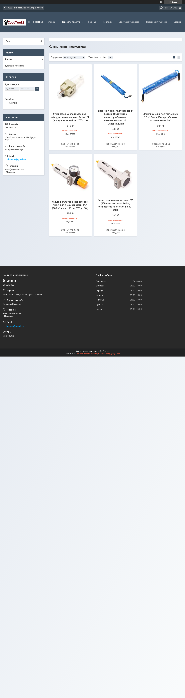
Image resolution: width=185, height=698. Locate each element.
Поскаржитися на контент (86, 354)
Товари (8, 59)
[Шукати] (40, 41)
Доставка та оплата (129, 22)
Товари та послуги (71, 22)
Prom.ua (106, 351)
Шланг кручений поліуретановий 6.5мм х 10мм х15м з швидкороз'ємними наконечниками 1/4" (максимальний (115, 117)
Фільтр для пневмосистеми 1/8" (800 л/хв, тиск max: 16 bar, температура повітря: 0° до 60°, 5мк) (115, 205)
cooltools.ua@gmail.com (16, 159)
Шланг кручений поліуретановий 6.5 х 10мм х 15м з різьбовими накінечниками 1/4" (160, 117)
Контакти (107, 22)
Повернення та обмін (156, 22)
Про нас (92, 22)
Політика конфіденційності (109, 354)
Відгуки (177, 22)
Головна (51, 22)
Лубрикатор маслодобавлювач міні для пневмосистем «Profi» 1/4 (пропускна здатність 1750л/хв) (70, 117)
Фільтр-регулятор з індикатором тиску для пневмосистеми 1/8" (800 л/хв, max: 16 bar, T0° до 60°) (70, 205)
